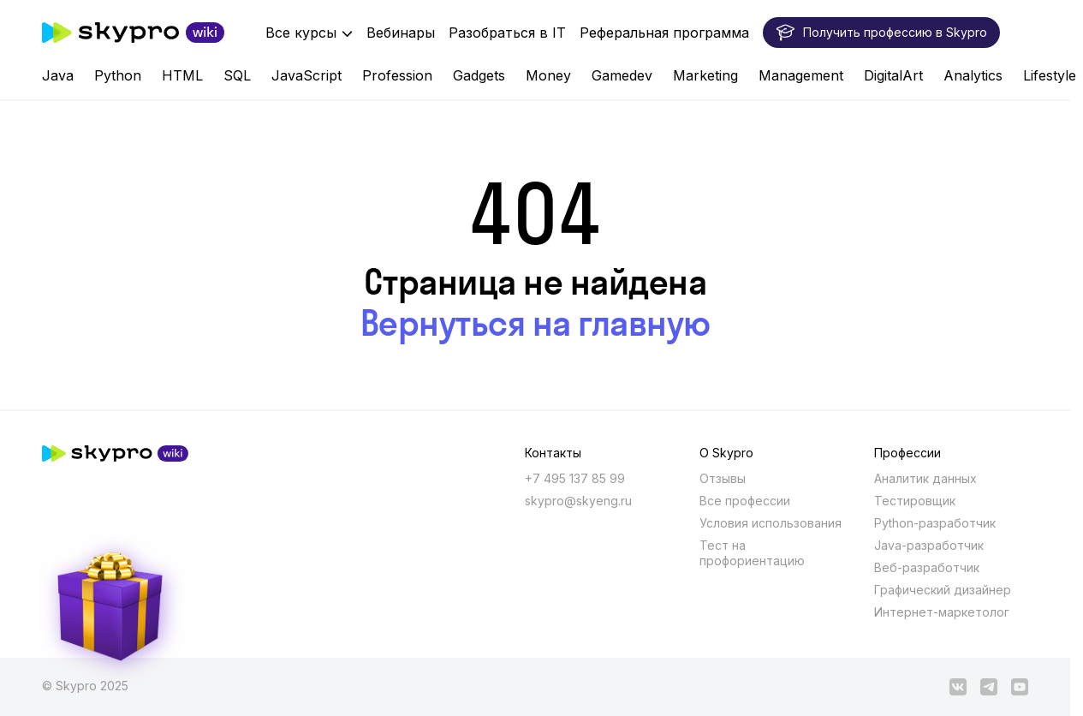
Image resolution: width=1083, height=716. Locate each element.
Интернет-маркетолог (941, 612)
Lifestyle (1049, 75)
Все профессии (744, 500)
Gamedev (622, 75)
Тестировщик (914, 500)
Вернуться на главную (535, 322)
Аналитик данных (925, 478)
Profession (397, 75)
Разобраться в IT (507, 32)
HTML (182, 75)
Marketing (705, 75)
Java (58, 75)
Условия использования (770, 523)
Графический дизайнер (942, 589)
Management (801, 75)
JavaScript (306, 75)
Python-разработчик (935, 523)
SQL (237, 75)
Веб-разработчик (926, 567)
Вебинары (400, 32)
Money (548, 75)
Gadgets (479, 75)
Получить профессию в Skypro (881, 32)
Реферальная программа (664, 32)
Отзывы (722, 478)
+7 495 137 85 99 (575, 478)
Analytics (973, 75)
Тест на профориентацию (752, 553)
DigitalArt (893, 75)
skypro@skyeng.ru (578, 500)
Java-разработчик (929, 545)
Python (117, 75)
